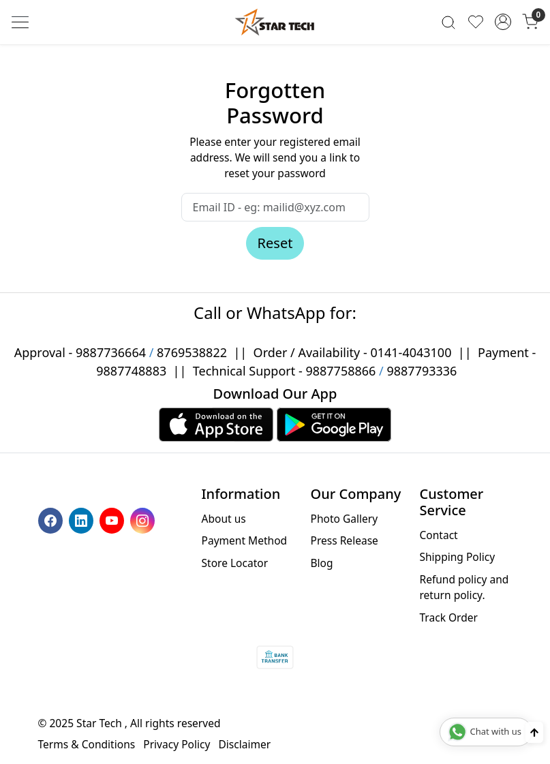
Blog (321, 562)
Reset (275, 243)
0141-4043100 (410, 352)
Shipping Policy (457, 556)
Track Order (448, 617)
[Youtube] (113, 519)
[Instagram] (144, 519)
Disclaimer (244, 744)
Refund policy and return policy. (463, 587)
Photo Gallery (344, 518)
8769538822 (192, 352)
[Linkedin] (83, 519)
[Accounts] (503, 22)
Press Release (344, 540)
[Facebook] (52, 519)
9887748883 (131, 371)
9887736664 (111, 352)
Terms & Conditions (87, 744)
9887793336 (421, 371)
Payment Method (245, 540)
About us (224, 518)
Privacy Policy (176, 744)
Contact (438, 535)
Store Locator (235, 562)
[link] (448, 22)
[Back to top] (534, 732)
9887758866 (340, 371)
